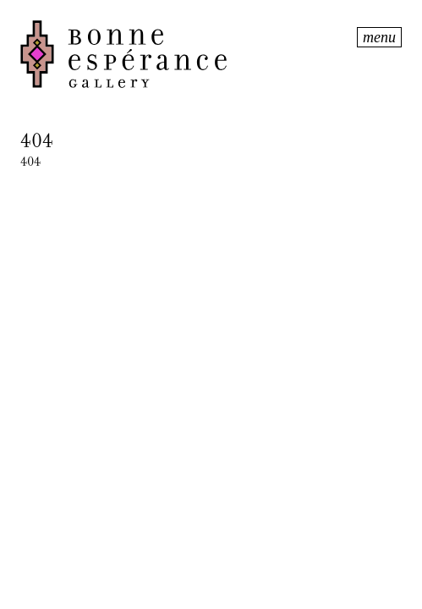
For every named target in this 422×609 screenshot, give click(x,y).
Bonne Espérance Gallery (187, 54)
